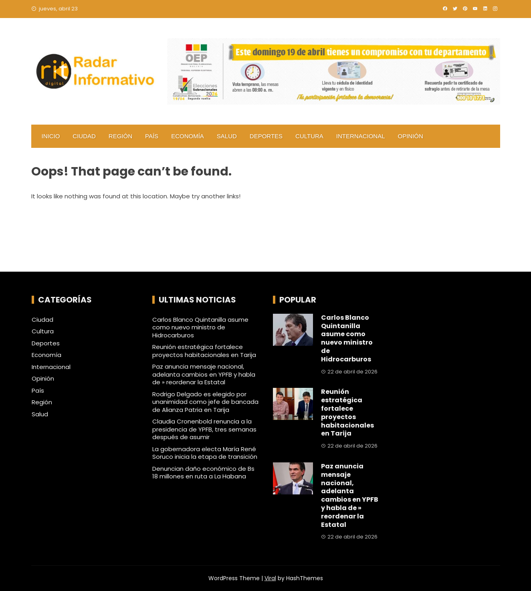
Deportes (266, 136)
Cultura (309, 136)
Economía (187, 136)
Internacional (360, 136)
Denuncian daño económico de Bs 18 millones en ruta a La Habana (203, 472)
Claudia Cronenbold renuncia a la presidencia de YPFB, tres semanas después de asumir (204, 429)
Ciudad (84, 136)
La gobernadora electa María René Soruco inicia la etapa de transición (204, 453)
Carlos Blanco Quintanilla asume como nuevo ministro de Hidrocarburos (200, 327)
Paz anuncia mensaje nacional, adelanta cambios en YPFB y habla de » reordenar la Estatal (203, 374)
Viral (270, 578)
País (151, 136)
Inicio (51, 136)
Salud (227, 136)
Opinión (410, 136)
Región (120, 136)
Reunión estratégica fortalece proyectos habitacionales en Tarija (204, 351)
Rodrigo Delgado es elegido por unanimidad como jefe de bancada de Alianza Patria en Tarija (205, 402)
